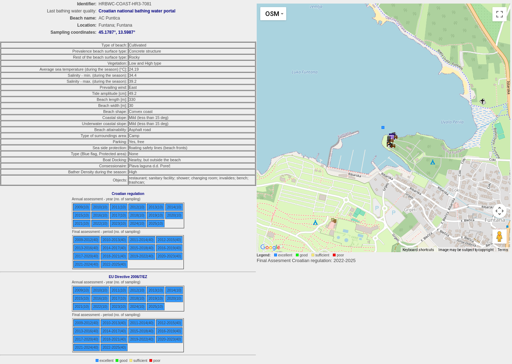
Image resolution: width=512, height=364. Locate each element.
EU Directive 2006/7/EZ (128, 277)
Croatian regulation (128, 194)
